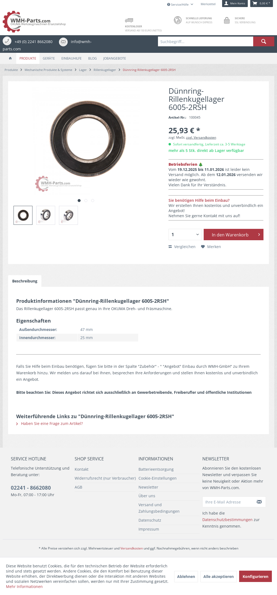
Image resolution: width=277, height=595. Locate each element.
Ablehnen (186, 576)
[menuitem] (216, 41)
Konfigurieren (255, 576)
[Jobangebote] (114, 58)
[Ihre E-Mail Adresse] (227, 501)
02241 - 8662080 (31, 487)
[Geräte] (48, 58)
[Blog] (92, 58)
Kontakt (81, 469)
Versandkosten (131, 548)
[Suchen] (263, 41)
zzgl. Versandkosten (201, 137)
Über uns (146, 495)
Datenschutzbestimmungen (227, 519)
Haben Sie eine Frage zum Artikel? (49, 423)
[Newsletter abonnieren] (259, 501)
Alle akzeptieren (218, 576)
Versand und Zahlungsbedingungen (159, 508)
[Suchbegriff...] (216, 41)
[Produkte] (27, 58)
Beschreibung (24, 281)
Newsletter (148, 487)
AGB (78, 487)
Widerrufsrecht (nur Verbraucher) (105, 478)
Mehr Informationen (24, 586)
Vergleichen (182, 246)
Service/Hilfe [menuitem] (178, 4)
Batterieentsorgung (156, 469)
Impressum (148, 529)
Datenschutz (149, 520)
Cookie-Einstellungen (157, 478)
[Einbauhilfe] (71, 58)
